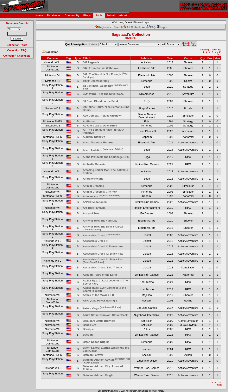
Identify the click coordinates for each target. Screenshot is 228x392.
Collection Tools (16, 44)
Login (145, 22)
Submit (110, 15)
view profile (131, 38)
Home (39, 15)
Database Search (17, 23)
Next (219, 54)
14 (220, 52)
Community (72, 15)
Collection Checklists (16, 55)
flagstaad (120, 34)
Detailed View (189, 45)
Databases (54, 15)
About (123, 15)
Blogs (87, 15)
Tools (99, 15)
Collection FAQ (16, 50)
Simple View (189, 43)
